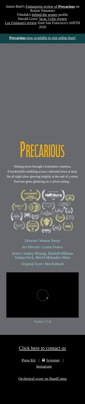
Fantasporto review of (50, 6)
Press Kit (29, 360)
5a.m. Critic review (53, 19)
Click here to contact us (42, 348)
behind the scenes (44, 15)
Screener (53, 360)
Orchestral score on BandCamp (42, 378)
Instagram (44, 366)
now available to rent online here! (42, 38)
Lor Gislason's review (21, 23)
